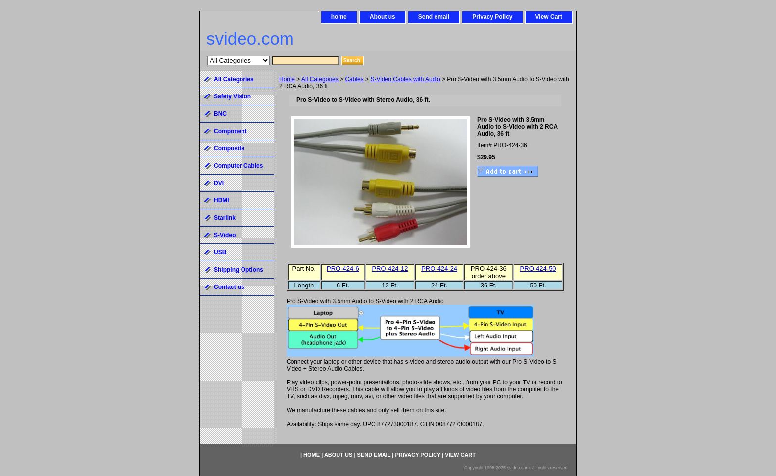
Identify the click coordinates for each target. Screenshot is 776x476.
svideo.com (250, 38)
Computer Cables (238, 165)
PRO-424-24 (439, 268)
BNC (220, 113)
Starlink (225, 217)
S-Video (225, 235)
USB (220, 252)
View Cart (548, 16)
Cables (354, 79)
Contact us (229, 287)
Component (230, 131)
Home (287, 79)
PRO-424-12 (390, 268)
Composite (229, 148)
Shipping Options (238, 269)
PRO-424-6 (343, 268)
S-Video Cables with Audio (405, 79)
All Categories (320, 79)
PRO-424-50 (538, 268)
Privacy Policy (492, 16)
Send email (433, 16)
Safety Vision (232, 96)
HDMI (221, 200)
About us (382, 16)
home (339, 16)
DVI (219, 183)
